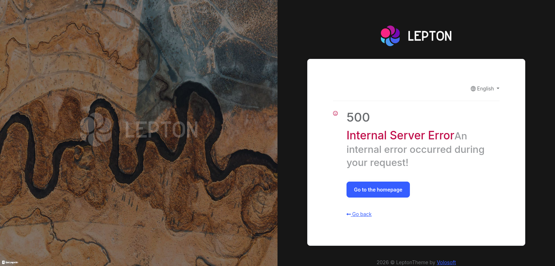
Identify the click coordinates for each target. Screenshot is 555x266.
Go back (359, 214)
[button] (485, 88)
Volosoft (446, 262)
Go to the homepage (378, 190)
